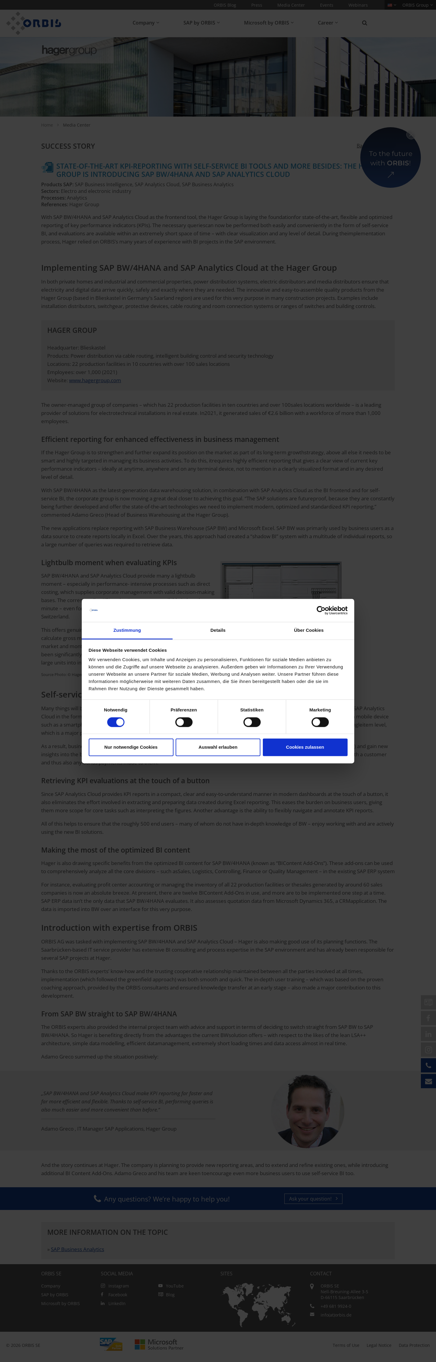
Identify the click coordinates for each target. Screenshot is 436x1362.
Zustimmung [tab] (127, 630)
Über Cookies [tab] (309, 630)
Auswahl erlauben (218, 747)
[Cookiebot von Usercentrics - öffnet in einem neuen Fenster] (321, 610)
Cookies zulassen (305, 747)
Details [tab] (218, 630)
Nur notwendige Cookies (131, 747)
